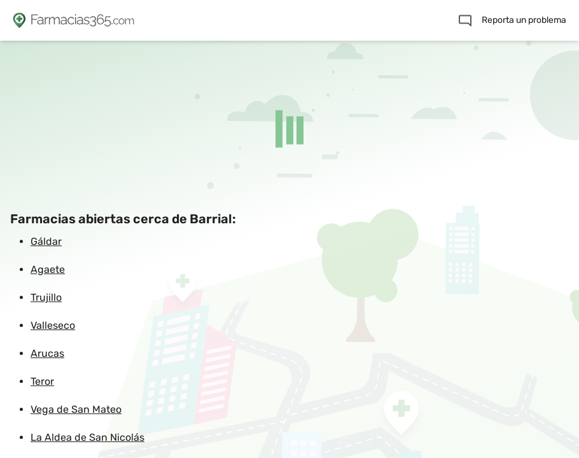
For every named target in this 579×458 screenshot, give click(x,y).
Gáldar (46, 241)
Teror (42, 381)
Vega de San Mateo (76, 409)
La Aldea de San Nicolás (87, 437)
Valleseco (53, 325)
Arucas (47, 353)
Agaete (48, 269)
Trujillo (46, 297)
